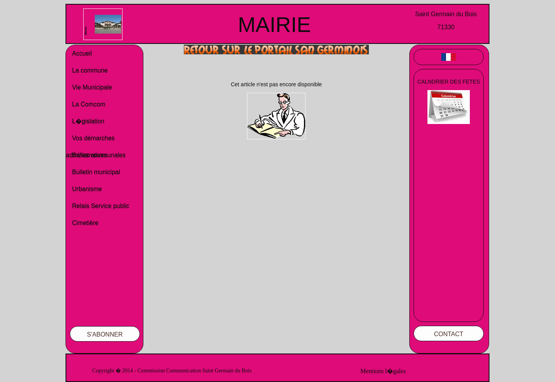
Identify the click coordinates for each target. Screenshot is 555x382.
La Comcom (88, 104)
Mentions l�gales (383, 371)
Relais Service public (101, 206)
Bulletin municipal (96, 172)
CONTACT (448, 334)
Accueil (82, 53)
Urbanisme (87, 189)
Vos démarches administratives (90, 141)
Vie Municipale (92, 87)
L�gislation (88, 121)
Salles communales (99, 155)
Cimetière (85, 222)
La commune (90, 70)
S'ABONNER (105, 334)
